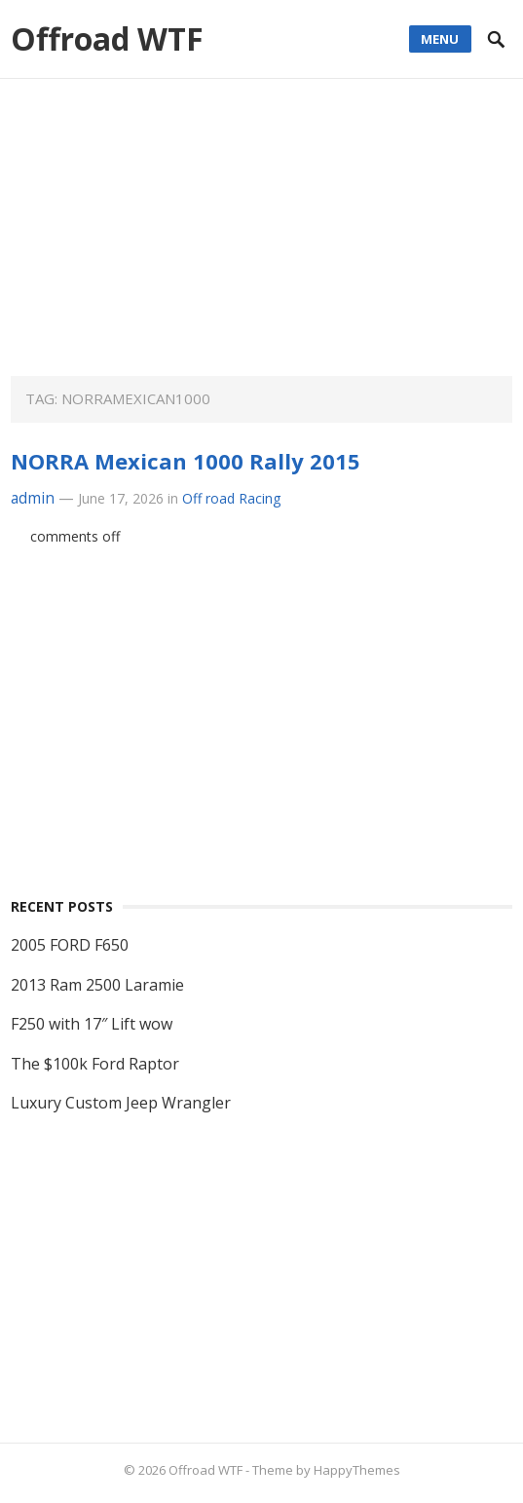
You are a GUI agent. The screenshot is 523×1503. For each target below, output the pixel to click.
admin (33, 498)
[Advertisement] (261, 239)
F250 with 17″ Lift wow (91, 1023)
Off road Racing (231, 498)
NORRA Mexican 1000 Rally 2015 (185, 460)
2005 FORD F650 (70, 945)
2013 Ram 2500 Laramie (97, 985)
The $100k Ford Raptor (95, 1063)
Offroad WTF (107, 38)
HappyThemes (357, 1470)
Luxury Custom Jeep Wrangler (121, 1102)
